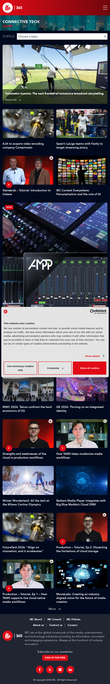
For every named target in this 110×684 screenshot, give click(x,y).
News (9, 207)
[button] (104, 8)
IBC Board (36, 619)
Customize (55, 368)
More (52, 609)
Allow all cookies (89, 368)
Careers (72, 625)
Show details (92, 356)
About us (38, 625)
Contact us (55, 625)
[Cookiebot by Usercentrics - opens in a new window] (92, 311)
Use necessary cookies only (20, 368)
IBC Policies (73, 619)
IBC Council (54, 619)
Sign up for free (55, 657)
